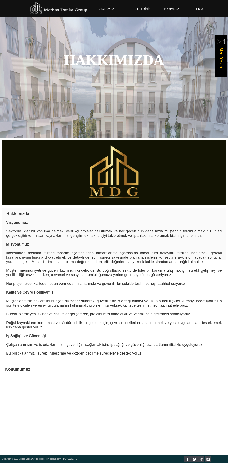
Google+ (201, 459)
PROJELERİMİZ (140, 8)
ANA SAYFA (106, 8)
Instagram (208, 459)
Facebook (187, 459)
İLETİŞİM (197, 8)
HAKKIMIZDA (171, 8)
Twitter (194, 459)
